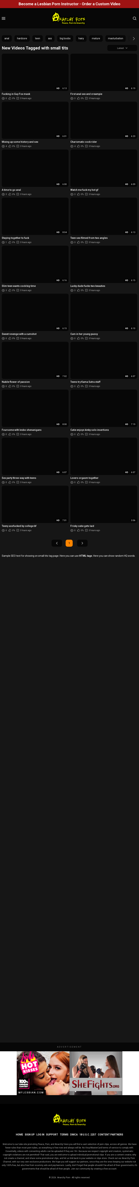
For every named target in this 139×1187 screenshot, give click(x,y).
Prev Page (57, 543)
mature (96, 38)
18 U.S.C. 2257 (87, 1134)
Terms (64, 1134)
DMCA (74, 1134)
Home (19, 1134)
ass (50, 38)
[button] (130, 38)
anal (6, 38)
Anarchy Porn (63, 1177)
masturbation (115, 38)
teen (37, 38)
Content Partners (110, 1134)
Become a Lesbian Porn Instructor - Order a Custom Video (69, 4)
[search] (134, 18)
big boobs (65, 38)
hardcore (22, 38)
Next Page (82, 543)
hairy (81, 38)
